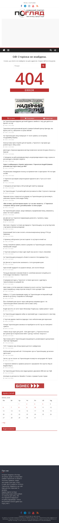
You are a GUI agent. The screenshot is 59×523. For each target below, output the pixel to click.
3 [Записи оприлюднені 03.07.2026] (34, 404)
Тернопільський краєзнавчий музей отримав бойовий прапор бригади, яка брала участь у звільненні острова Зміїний (28, 129)
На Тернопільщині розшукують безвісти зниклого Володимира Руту (25, 257)
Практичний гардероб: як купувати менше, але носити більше (23, 268)
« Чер (3, 423)
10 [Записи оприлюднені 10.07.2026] (35, 407)
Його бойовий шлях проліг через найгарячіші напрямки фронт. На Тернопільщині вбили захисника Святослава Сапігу (25, 302)
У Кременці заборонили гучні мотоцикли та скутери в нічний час (24, 239)
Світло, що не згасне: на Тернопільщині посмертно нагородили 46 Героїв (27, 358)
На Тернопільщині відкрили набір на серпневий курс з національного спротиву (29, 314)
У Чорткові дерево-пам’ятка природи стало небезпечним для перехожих (27, 319)
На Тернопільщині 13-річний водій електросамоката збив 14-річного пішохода (29, 191)
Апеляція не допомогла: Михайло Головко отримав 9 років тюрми (25, 376)
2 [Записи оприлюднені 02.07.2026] (26, 404)
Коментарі (48, 118)
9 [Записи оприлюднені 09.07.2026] (26, 407)
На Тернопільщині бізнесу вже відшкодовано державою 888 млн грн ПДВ (27, 371)
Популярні (29, 118)
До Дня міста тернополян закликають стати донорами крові (23, 262)
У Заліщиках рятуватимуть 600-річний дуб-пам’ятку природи (23, 186)
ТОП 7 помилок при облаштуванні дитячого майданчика (22, 346)
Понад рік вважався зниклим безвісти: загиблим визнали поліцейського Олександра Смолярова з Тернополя (27, 274)
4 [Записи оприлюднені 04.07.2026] (42, 404)
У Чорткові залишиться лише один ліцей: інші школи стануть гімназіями (27, 252)
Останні (11, 118)
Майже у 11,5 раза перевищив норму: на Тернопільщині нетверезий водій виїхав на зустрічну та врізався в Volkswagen (27, 295)
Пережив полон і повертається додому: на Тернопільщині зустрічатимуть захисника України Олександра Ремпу (27, 197)
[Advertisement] (30, 32)
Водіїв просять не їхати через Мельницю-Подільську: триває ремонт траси (28, 309)
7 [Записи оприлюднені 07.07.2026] (11, 407)
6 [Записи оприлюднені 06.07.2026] (3, 407)
